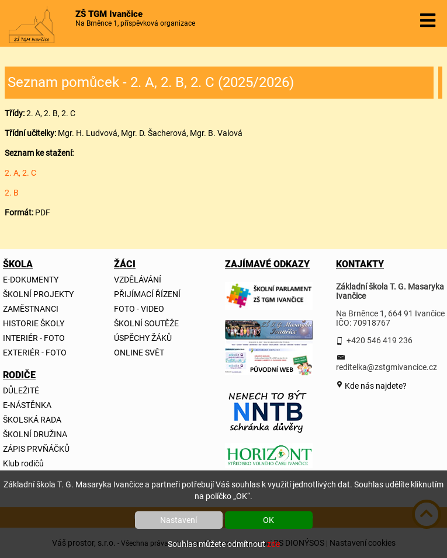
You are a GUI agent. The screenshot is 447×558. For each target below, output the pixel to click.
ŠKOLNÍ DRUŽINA (35, 434)
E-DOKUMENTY (30, 279)
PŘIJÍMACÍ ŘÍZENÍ (147, 294)
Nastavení (178, 520)
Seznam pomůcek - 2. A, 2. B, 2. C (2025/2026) (151, 82)
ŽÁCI (125, 264)
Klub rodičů (23, 463)
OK (268, 520)
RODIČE (17, 375)
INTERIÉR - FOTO (34, 338)
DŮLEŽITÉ (21, 390)
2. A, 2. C (20, 172)
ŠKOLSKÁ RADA (32, 419)
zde (273, 544)
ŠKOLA (17, 264)
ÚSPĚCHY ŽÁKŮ (143, 338)
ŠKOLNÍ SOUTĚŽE (146, 323)
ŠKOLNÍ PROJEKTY (38, 294)
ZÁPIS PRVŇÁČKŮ (36, 449)
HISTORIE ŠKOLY (33, 323)
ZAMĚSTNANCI (30, 308)
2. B (12, 192)
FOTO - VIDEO (139, 308)
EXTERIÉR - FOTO (35, 352)
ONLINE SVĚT (139, 352)
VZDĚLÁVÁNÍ (137, 279)
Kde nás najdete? (375, 385)
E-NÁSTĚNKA (27, 405)
